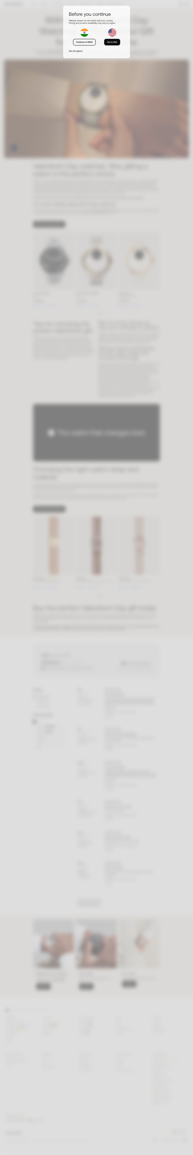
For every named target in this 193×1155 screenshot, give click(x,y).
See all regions (75, 51)
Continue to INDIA (84, 42)
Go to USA (112, 42)
